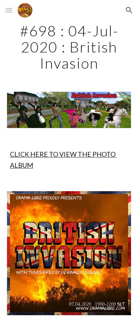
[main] (69, 47)
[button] (9, 10)
